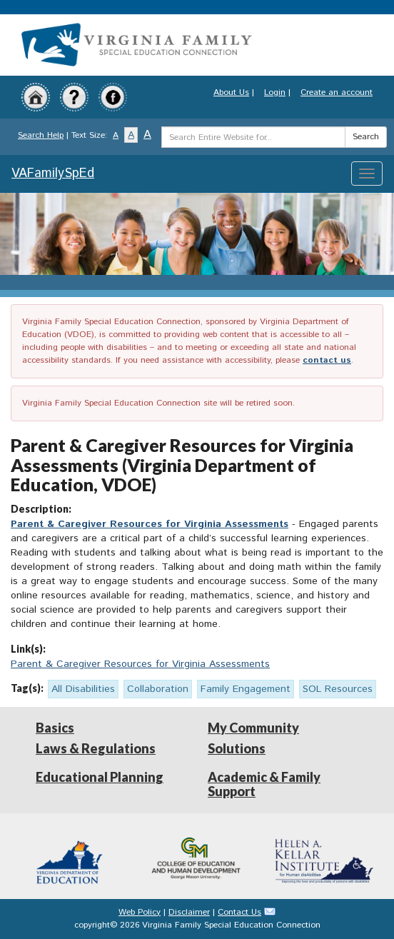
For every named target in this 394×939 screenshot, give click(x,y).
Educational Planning (99, 777)
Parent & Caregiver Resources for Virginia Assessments (149, 524)
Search (366, 137)
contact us (327, 360)
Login (275, 92)
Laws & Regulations (96, 748)
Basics (55, 727)
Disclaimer (189, 912)
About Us (231, 92)
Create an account (336, 92)
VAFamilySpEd (52, 173)
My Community (253, 727)
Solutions (237, 748)
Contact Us (239, 912)
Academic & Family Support (264, 784)
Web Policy (139, 912)
